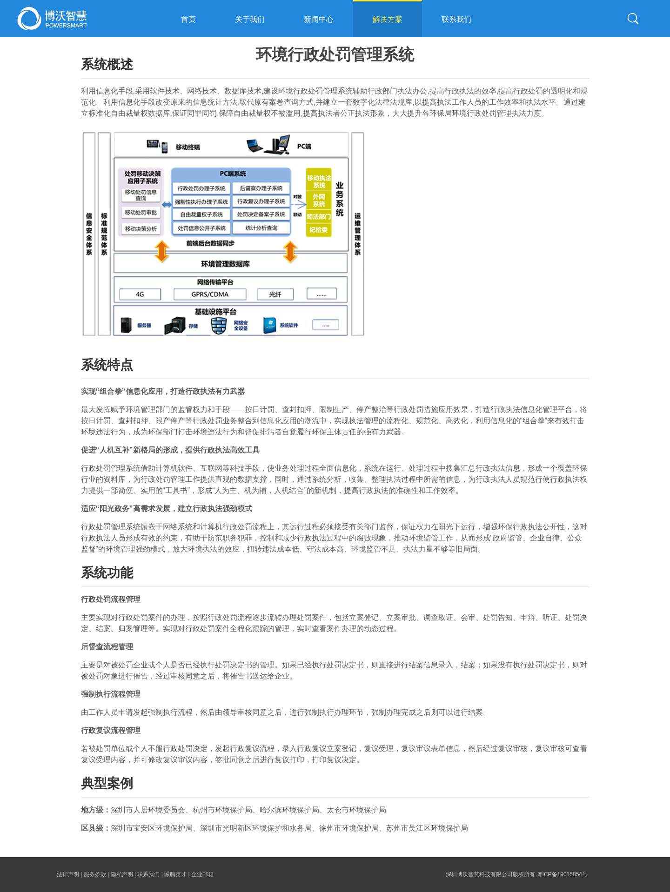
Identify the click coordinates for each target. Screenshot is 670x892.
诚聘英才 (175, 874)
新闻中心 (319, 19)
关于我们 (250, 19)
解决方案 (387, 19)
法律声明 (68, 874)
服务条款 (95, 874)
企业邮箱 (202, 874)
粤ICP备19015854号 (562, 874)
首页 (188, 19)
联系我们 (456, 19)
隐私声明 (122, 874)
